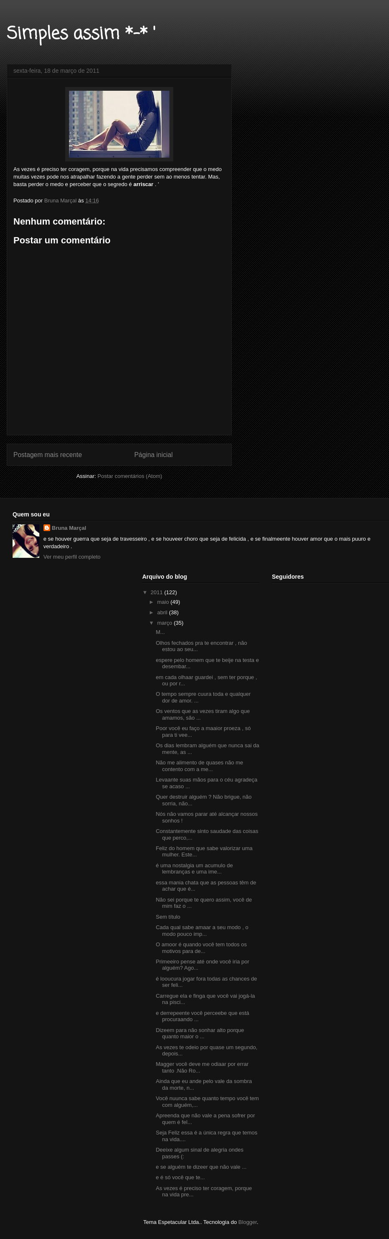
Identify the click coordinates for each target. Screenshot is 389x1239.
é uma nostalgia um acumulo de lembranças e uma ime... (194, 868)
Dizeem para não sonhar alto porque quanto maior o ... (200, 1033)
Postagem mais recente (47, 454)
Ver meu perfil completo (72, 557)
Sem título (168, 917)
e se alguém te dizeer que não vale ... (201, 1167)
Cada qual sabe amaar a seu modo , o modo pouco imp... (202, 930)
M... (160, 632)
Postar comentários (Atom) (129, 476)
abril (163, 612)
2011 (157, 592)
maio (164, 602)
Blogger (247, 1222)
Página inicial (153, 454)
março (165, 623)
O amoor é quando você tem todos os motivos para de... (201, 947)
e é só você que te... (180, 1177)
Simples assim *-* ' (81, 34)
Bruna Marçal (69, 528)
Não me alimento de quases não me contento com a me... (199, 765)
